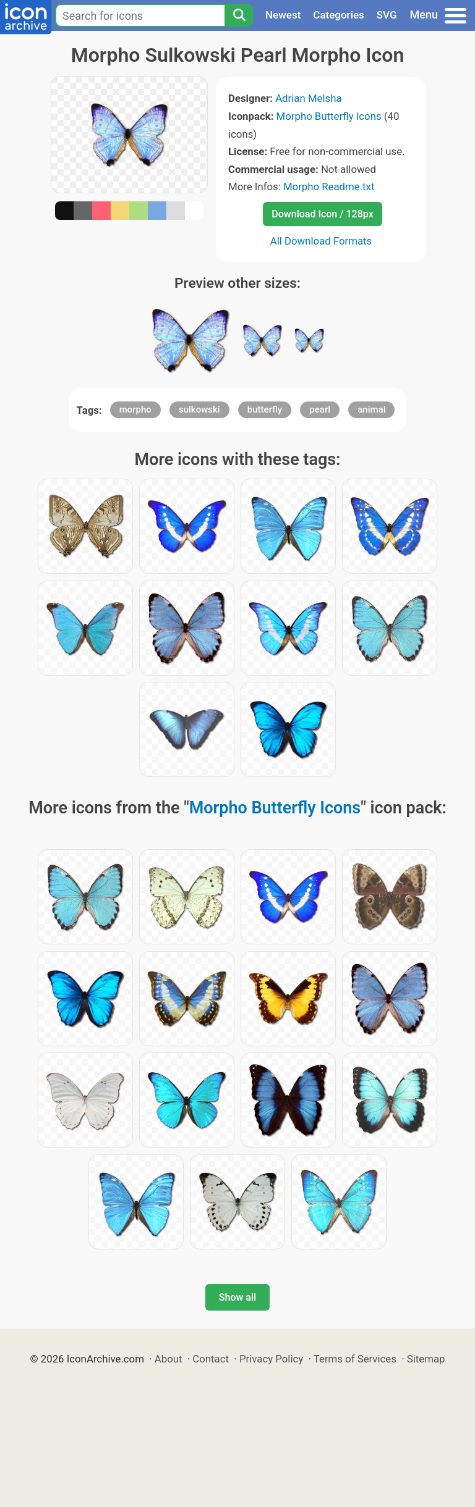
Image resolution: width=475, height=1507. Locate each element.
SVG (387, 15)
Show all (237, 1297)
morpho (135, 409)
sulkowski (199, 409)
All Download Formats (321, 241)
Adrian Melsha (308, 98)
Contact (210, 1359)
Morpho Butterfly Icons (329, 116)
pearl (319, 409)
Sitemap (426, 1359)
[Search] (239, 15)
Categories (338, 15)
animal (371, 409)
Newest (283, 15)
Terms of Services (355, 1359)
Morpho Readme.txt (328, 186)
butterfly (264, 409)
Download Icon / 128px (322, 214)
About (168, 1359)
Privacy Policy (271, 1359)
